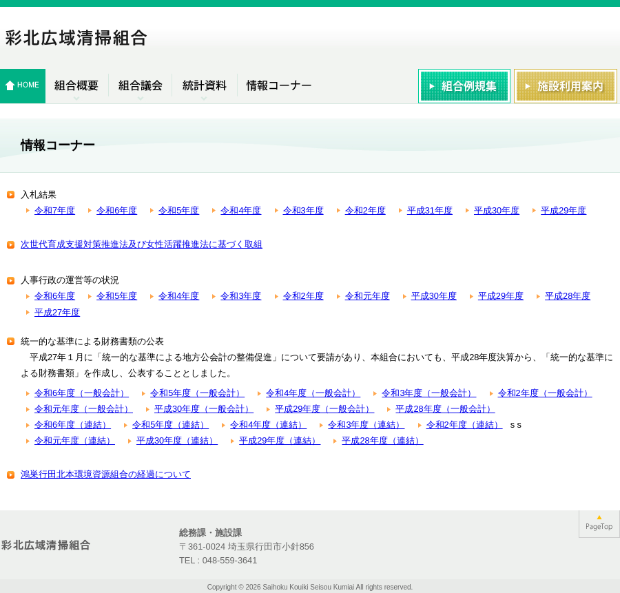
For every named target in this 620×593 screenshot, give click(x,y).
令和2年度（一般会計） (545, 393)
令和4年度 (240, 210)
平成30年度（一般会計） (204, 409)
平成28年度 (567, 296)
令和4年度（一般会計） (313, 393)
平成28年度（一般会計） (445, 409)
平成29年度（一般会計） (324, 409)
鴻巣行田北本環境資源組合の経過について (106, 474)
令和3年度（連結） (366, 424)
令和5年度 (178, 210)
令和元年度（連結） (74, 440)
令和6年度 (116, 210)
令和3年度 (303, 210)
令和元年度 (367, 296)
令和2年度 (365, 210)
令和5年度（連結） (170, 424)
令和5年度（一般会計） (197, 393)
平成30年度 (496, 210)
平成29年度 (563, 210)
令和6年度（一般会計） (81, 393)
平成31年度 (430, 210)
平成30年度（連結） (177, 440)
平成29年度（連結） (279, 440)
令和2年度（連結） (464, 424)
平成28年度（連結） (382, 440)
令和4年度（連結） (268, 424)
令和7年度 (54, 210)
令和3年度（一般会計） (429, 393)
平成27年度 (57, 312)
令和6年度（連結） (72, 424)
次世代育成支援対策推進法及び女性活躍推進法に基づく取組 (141, 244)
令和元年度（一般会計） (83, 409)
